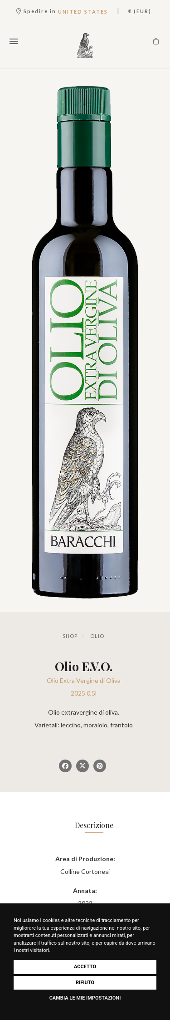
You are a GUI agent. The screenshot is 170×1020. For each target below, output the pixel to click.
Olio (97, 636)
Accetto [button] (85, 967)
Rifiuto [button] (85, 983)
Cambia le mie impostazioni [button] (85, 998)
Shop (70, 636)
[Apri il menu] (13, 41)
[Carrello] (156, 41)
